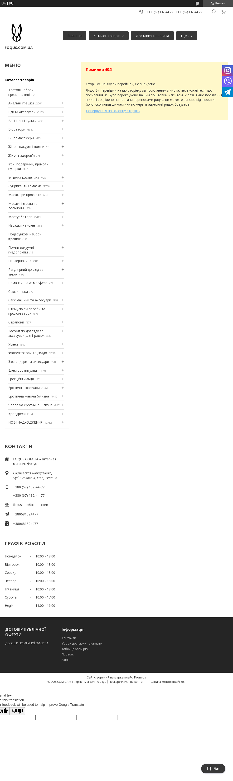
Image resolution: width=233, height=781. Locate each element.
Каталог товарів (106, 35)
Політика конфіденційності (167, 682)
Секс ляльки (18, 291)
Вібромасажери (21, 138)
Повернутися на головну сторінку (113, 110)
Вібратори (16, 129)
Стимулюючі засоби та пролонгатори (26, 311)
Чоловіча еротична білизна (30, 405)
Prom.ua (140, 677)
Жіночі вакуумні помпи (26, 146)
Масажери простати (24, 194)
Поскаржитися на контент (127, 682)
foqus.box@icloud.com (30, 504)
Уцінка (13, 344)
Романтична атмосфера (28, 283)
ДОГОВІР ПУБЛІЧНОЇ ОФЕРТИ (27, 643)
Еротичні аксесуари (24, 387)
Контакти (69, 638)
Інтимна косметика (23, 177)
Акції (65, 660)
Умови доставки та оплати (82, 643)
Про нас (67, 654)
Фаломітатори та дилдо (27, 353)
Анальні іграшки (21, 103)
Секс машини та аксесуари (29, 300)
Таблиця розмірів (75, 649)
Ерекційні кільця (21, 379)
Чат (213, 769)
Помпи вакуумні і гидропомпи (21, 249)
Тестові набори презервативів (21, 92)
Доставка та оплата (152, 35)
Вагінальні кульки (22, 120)
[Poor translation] (17, 711)
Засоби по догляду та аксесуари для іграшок (26, 333)
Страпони (16, 322)
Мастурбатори (20, 217)
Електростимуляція (23, 370)
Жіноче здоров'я (21, 155)
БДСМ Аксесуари (21, 112)
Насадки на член (21, 225)
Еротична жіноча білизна (28, 396)
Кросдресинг (18, 414)
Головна (75, 35)
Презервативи (19, 260)
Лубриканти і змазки (24, 186)
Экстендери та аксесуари (28, 361)
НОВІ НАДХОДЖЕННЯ (26, 422)
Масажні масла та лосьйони (23, 205)
